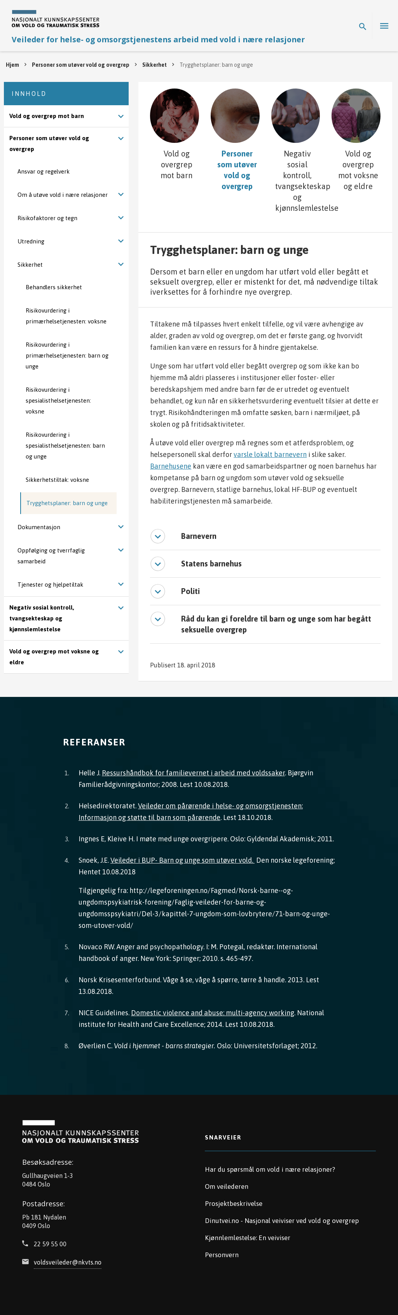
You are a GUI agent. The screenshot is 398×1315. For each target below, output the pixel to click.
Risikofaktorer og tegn (47, 218)
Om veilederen (226, 1184)
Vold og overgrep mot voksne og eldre (54, 656)
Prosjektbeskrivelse (233, 1201)
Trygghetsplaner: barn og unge (67, 503)
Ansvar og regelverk (43, 171)
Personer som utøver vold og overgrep (80, 65)
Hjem (12, 65)
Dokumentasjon (38, 527)
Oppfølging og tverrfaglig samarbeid (51, 556)
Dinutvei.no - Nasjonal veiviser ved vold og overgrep (282, 1218)
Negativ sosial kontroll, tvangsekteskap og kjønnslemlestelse (41, 618)
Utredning (30, 241)
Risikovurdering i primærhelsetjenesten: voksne (66, 316)
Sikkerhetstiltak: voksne (57, 479)
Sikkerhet (154, 65)
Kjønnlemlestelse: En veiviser (247, 1235)
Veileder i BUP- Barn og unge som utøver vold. (182, 858)
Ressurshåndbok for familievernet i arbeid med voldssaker (193, 770)
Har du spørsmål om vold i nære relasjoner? (270, 1167)
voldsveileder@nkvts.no (67, 1259)
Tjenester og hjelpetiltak (50, 584)
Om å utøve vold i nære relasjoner (62, 194)
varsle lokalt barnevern (270, 452)
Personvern (222, 1252)
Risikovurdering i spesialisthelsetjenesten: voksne (58, 400)
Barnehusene (170, 464)
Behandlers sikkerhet (54, 287)
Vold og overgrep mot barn (46, 116)
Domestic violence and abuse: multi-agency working (212, 1010)
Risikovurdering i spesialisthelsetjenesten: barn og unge (65, 445)
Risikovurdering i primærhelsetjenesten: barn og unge (67, 355)
